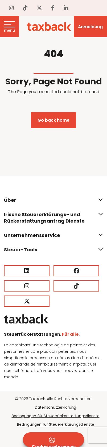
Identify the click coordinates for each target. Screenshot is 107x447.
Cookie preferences (54, 442)
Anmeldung (90, 27)
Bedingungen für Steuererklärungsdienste (55, 424)
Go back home (53, 120)
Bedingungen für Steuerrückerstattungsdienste (56, 416)
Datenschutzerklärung (55, 407)
